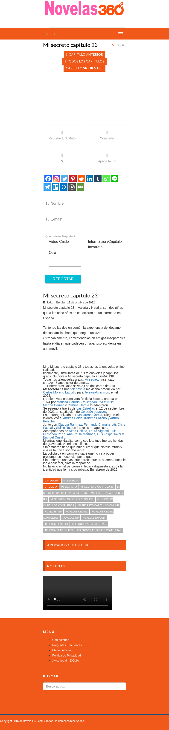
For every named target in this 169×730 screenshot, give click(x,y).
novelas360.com (93, 517)
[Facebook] (48, 178)
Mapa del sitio (61, 650)
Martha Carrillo (53, 405)
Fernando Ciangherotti (100, 424)
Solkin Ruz (64, 428)
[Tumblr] (98, 178)
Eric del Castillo (54, 437)
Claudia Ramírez (70, 424)
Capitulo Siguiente (84, 68)
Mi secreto (92, 379)
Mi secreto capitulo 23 (97, 486)
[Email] (80, 187)
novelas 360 (53, 511)
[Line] (114, 178)
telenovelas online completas (99, 530)
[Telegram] (47, 187)
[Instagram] (56, 178)
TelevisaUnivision (96, 392)
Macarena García (89, 415)
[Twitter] (64, 178)
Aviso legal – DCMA (65, 660)
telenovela (77, 389)
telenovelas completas (89, 524)
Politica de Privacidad (66, 655)
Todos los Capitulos (84, 61)
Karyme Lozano (95, 418)
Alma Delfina (78, 431)
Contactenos (60, 640)
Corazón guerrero (93, 411)
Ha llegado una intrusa (98, 402)
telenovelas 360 (56, 524)
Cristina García (78, 405)
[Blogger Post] (72, 187)
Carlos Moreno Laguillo (59, 392)
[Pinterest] (73, 178)
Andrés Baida (72, 418)
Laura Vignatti (99, 431)
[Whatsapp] (106, 178)
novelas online (76, 511)
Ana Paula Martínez (81, 434)
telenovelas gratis (59, 530)
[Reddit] (81, 178)
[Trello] (55, 187)
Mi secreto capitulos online (98, 505)
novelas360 (70, 517)
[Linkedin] (89, 178)
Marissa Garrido (68, 402)
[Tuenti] (63, 187)
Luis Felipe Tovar (109, 434)
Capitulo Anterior (84, 54)
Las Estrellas (85, 408)
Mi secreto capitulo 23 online (72, 499)
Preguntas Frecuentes (67, 645)
